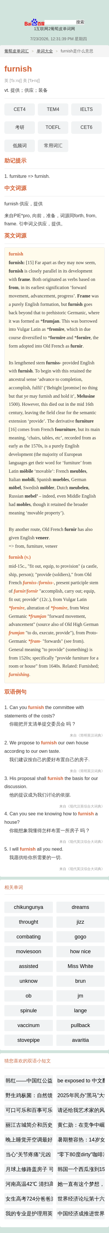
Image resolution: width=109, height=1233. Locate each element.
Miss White (80, 966)
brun (80, 981)
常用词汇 (53, 145)
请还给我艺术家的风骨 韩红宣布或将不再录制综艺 (81, 1110)
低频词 (20, 145)
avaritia (80, 1040)
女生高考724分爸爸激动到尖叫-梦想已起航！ (29, 1199)
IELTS (86, 109)
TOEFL (53, 127)
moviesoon (28, 951)
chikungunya (28, 907)
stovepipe (28, 1040)
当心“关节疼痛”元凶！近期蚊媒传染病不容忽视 (29, 1154)
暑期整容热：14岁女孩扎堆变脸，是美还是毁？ (81, 1140)
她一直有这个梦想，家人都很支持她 (81, 1184)
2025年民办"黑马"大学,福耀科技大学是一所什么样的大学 (81, 1095)
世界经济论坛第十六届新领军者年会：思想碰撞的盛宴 (81, 1199)
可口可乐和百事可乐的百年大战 (29, 1110)
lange (80, 1010)
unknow (28, 981)
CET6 (86, 127)
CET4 (20, 109)
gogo (80, 937)
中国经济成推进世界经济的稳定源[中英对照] (81, 1213)
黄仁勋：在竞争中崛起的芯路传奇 (81, 1125)
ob (28, 996)
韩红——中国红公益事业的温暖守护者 (29, 1081)
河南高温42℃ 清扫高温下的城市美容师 (29, 1184)
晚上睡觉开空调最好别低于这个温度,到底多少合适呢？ (29, 1140)
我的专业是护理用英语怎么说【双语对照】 (29, 1213)
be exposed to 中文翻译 (81, 1081)
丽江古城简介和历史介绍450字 (29, 1125)
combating (29, 937)
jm (80, 996)
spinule (28, 1010)
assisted (28, 966)
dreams (80, 907)
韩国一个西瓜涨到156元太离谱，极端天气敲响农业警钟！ (81, 1169)
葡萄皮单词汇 (16, 51)
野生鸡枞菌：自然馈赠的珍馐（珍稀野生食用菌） (29, 1095)
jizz (80, 922)
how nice (80, 951)
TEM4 (53, 109)
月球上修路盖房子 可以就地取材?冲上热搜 (29, 1169)
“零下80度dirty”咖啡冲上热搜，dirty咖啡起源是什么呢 (81, 1154)
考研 (19, 127)
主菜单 (101, 8)
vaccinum (28, 1025)
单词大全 (45, 51)
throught (28, 922)
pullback (80, 1025)
